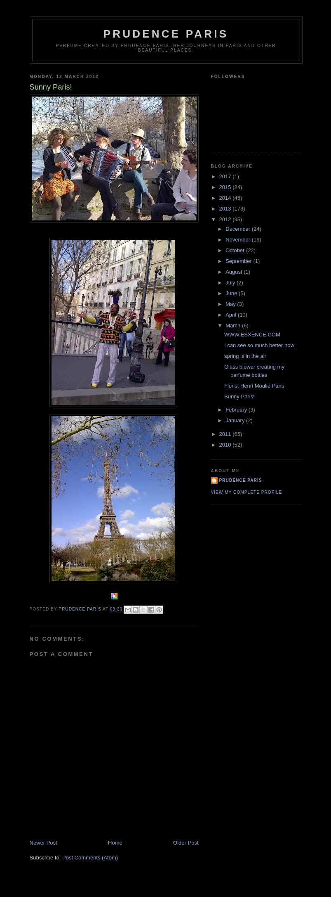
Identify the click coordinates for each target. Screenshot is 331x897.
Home (115, 843)
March (233, 325)
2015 (226, 187)
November (238, 240)
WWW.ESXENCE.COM (252, 334)
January (235, 420)
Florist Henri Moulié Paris (254, 386)
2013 (226, 209)
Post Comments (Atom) (90, 857)
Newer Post (43, 843)
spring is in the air (245, 356)
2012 (226, 219)
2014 (226, 198)
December (238, 229)
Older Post (185, 843)
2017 (226, 176)
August (234, 272)
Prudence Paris (165, 34)
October (235, 250)
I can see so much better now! (260, 345)
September (239, 261)
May (231, 304)
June (232, 293)
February (237, 410)
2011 (226, 434)
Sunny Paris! (239, 396)
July (231, 282)
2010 (226, 445)
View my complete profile (246, 492)
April (231, 315)
